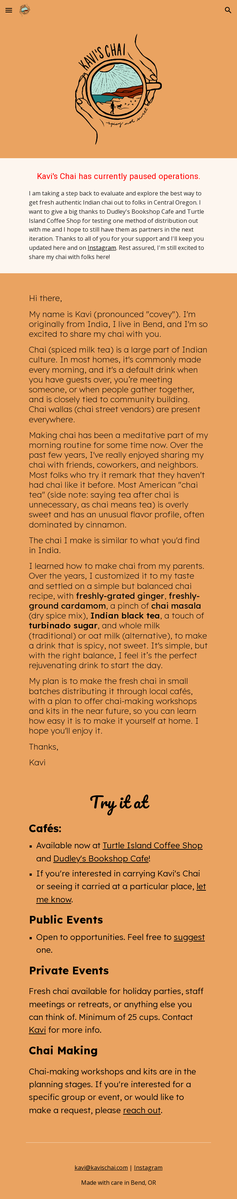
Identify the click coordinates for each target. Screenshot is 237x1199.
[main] (118, 215)
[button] (9, 10)
